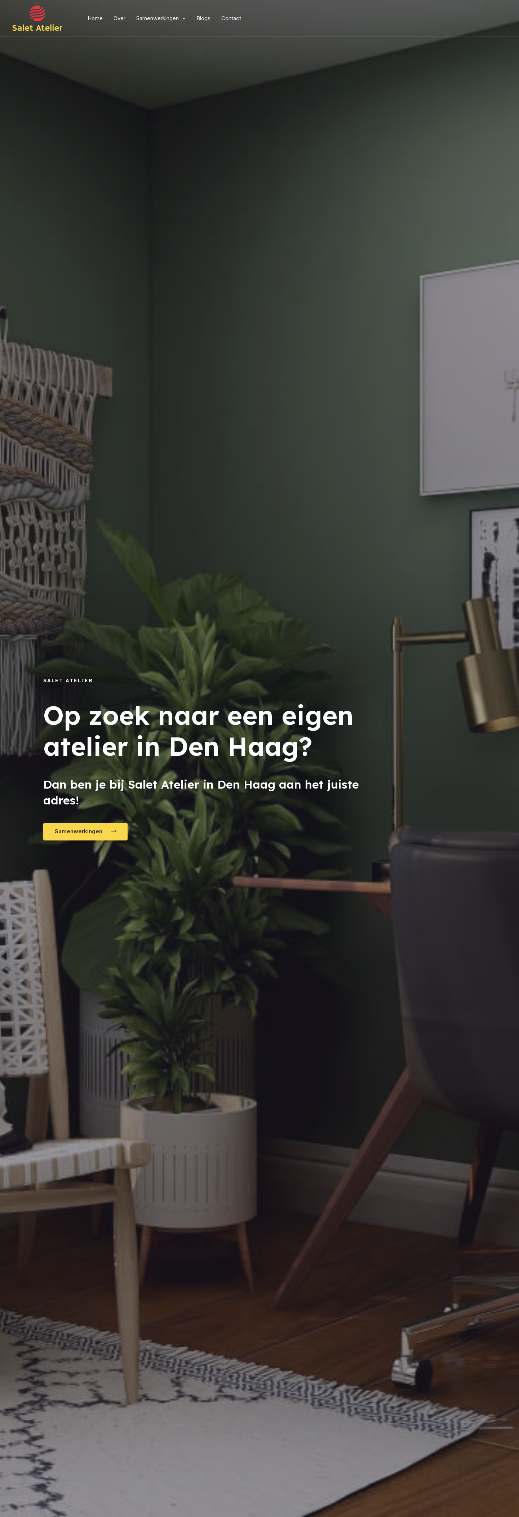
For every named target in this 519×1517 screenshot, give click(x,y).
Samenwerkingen (161, 18)
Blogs (203, 18)
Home (95, 18)
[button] (85, 831)
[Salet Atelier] (37, 17)
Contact (231, 18)
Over (119, 18)
